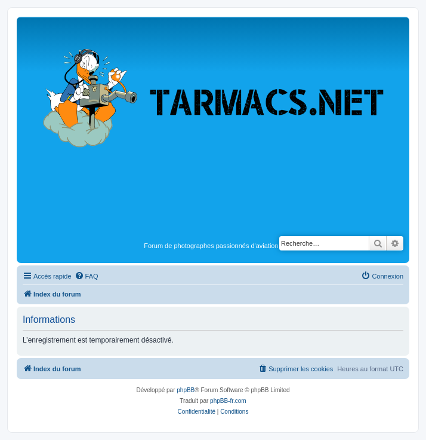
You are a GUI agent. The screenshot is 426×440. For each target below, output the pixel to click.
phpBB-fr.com (228, 401)
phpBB (186, 390)
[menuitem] (86, 276)
